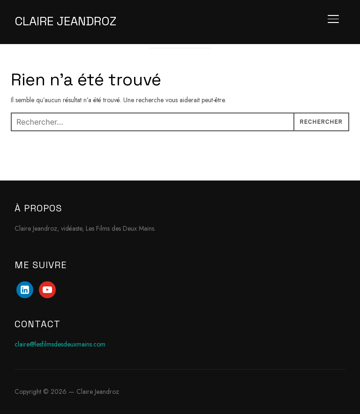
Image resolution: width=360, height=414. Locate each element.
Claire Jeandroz (65, 21)
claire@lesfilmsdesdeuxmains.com (60, 344)
